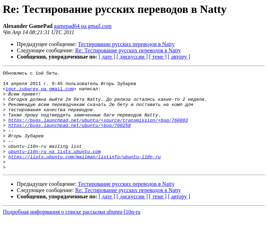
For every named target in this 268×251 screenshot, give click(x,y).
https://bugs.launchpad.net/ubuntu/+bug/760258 (69, 137)
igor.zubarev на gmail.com (40, 93)
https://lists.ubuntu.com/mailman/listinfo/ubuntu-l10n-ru (84, 174)
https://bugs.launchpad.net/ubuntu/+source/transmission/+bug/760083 (98, 130)
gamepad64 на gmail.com (82, 26)
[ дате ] (106, 57)
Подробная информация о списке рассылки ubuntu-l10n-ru (71, 232)
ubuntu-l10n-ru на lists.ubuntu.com (54, 168)
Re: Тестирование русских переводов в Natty (128, 50)
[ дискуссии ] (132, 57)
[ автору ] (179, 57)
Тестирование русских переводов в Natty (126, 44)
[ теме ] (157, 57)
